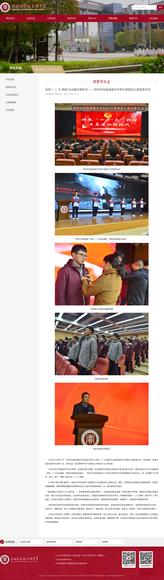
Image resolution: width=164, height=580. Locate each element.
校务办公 (92, 18)
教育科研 (72, 18)
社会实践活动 (12, 95)
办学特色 (51, 18)
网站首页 (10, 18)
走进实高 (31, 18)
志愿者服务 (11, 102)
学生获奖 (10, 110)
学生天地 (113, 18)
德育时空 (133, 18)
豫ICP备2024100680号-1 (116, 575)
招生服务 (154, 18)
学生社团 (10, 79)
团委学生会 (11, 87)
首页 (50, 69)
